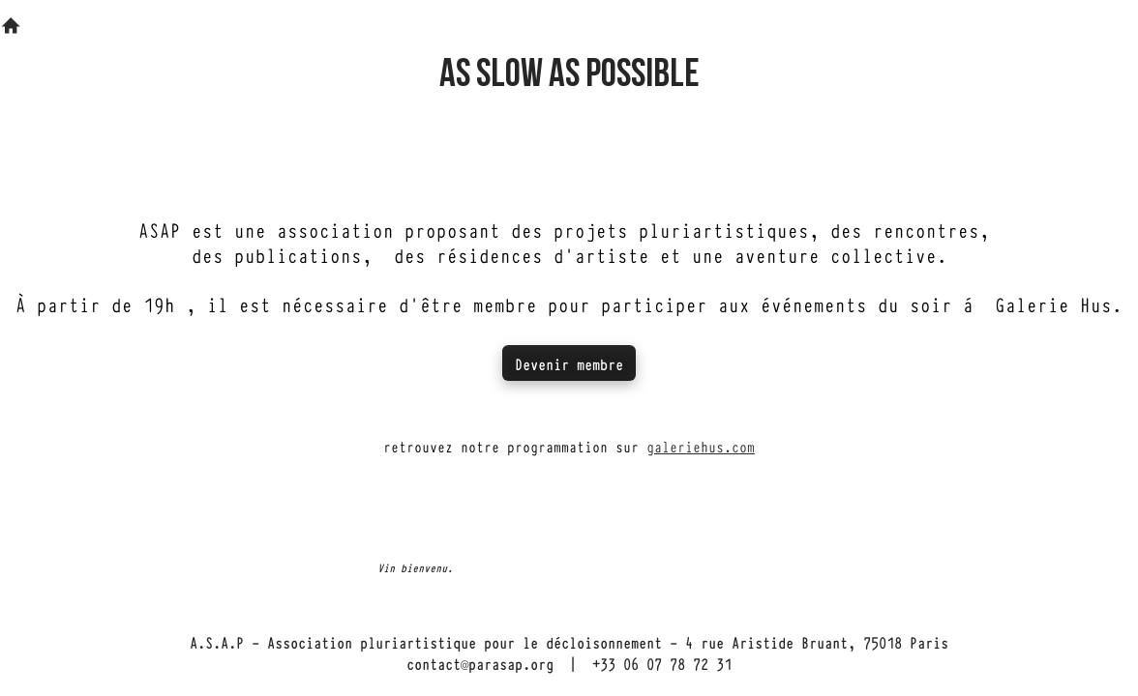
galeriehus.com (700, 446)
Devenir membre (569, 363)
